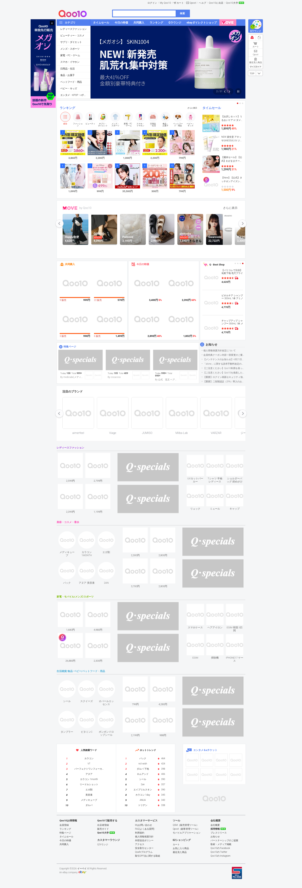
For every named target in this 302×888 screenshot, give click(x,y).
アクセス (139, 844)
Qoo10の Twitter (219, 852)
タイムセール (211, 108)
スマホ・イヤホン (69, 61)
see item (198, 457)
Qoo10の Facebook (220, 848)
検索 (182, 13)
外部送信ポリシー (144, 840)
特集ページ (70, 346)
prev (59, 223)
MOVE (70, 208)
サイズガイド (255, 66)
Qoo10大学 (232, 3)
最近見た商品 (180, 852)
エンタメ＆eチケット (205, 750)
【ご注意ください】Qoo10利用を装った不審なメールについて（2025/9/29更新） (224, 368)
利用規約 (139, 832)
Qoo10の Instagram (221, 856)
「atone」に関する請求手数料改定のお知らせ (224, 363)
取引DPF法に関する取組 (147, 856)
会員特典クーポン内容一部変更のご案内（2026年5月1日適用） (224, 355)
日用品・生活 (67, 68)
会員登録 (64, 825)
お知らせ (211, 344)
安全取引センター (144, 848)
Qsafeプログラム (144, 852)
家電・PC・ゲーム (70, 55)
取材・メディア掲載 (221, 844)
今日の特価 (143, 264)
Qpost (193, 3)
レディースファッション (73, 29)
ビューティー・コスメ (72, 35)
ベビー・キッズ (68, 88)
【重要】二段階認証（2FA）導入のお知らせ (224, 381)
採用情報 (215, 829)
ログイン (152, 3)
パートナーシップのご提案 (224, 840)
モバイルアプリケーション (186, 832)
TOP (252, 73)
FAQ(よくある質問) (144, 829)
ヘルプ (202, 3)
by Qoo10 (85, 208)
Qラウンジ (102, 844)
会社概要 (215, 825)
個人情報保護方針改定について (219, 350)
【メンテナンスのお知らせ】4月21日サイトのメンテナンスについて (224, 359)
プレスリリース (219, 832)
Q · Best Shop (217, 264)
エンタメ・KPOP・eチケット (75, 95)
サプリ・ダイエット (71, 42)
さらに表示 (192, 108)
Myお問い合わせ (143, 825)
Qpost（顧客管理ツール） (186, 829)
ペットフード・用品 (71, 81)
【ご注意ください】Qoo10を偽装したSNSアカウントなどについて (224, 372)
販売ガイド (103, 829)
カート (180, 3)
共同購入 (70, 264)
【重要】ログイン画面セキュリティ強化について (224, 377)
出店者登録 (103, 825)
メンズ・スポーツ (69, 48)
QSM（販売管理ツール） (186, 825)
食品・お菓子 (67, 75)
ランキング (67, 108)
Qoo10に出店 (216, 3)
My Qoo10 (165, 3)
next (242, 223)
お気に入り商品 (181, 848)
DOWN (259, 73)
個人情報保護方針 (144, 836)
